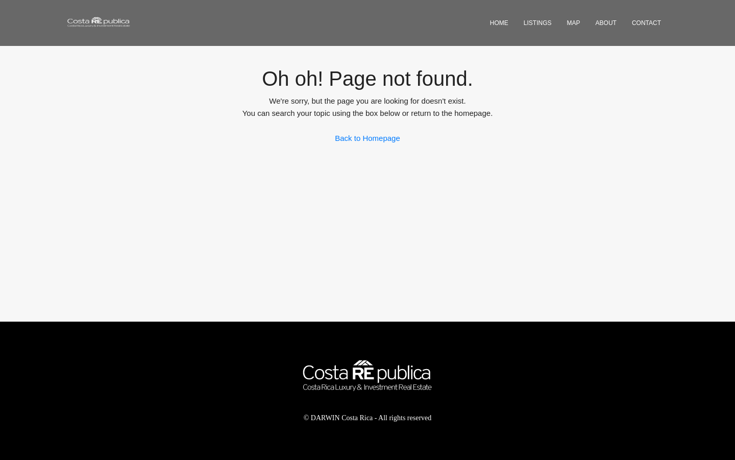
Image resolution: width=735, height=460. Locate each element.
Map (573, 23)
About (606, 23)
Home (499, 23)
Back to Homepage (367, 138)
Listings (538, 23)
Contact (646, 23)
